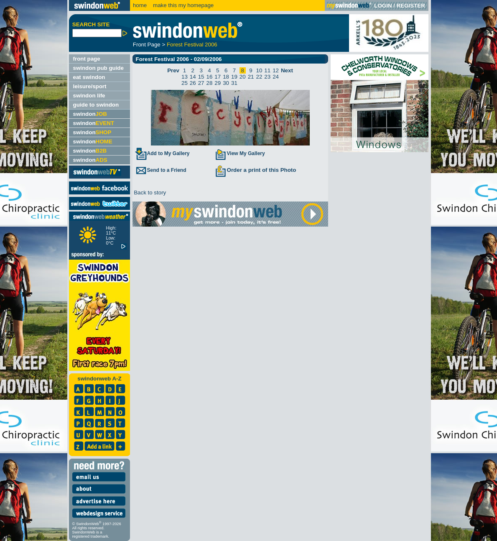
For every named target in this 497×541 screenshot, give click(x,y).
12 (276, 70)
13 (184, 77)
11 (267, 70)
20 (243, 77)
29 (217, 83)
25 (184, 83)
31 (234, 83)
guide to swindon (96, 105)
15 (201, 77)
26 (193, 83)
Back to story (149, 192)
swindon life (89, 95)
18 (226, 77)
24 (276, 77)
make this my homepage (182, 5)
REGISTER (411, 6)
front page (86, 59)
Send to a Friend (160, 170)
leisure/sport (90, 86)
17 (217, 77)
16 (209, 77)
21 (251, 77)
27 (201, 83)
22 (259, 77)
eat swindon (89, 77)
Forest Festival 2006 (192, 44)
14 (193, 77)
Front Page (147, 44)
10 (259, 70)
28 (209, 83)
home (140, 5)
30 (226, 83)
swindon (90, 114)
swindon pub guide (98, 68)
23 (267, 77)
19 (234, 77)
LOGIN (383, 6)
